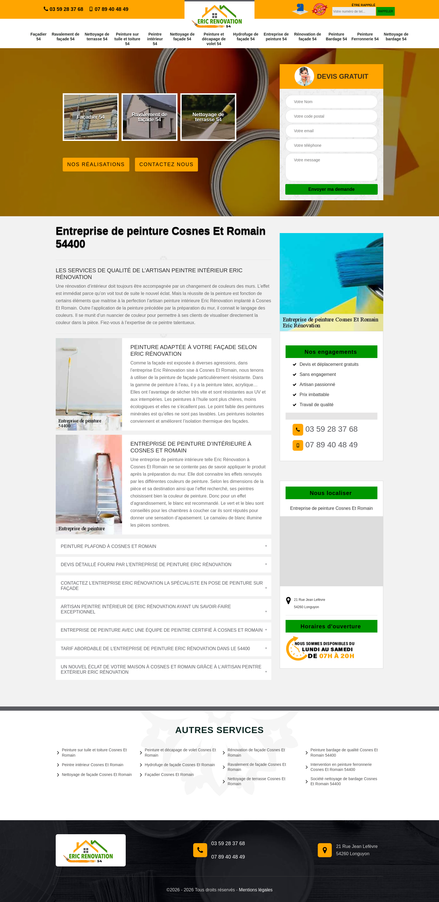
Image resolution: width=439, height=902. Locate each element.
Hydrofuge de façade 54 (245, 36)
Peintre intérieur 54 (155, 39)
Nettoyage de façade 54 (182, 36)
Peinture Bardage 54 (336, 36)
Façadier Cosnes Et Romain (167, 774)
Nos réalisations (96, 164)
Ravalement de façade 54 (66, 36)
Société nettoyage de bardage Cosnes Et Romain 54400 (341, 781)
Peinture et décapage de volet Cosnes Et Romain (178, 752)
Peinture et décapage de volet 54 (214, 39)
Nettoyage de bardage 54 (396, 36)
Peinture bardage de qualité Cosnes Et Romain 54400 (342, 752)
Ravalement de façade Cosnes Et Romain (254, 767)
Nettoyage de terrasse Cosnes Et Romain (254, 781)
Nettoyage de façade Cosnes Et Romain (94, 774)
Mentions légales (255, 889)
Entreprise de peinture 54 (276, 36)
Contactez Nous (166, 164)
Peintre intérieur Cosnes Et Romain (90, 765)
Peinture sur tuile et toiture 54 (128, 39)
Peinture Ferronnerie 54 (365, 36)
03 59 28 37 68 (63, 9)
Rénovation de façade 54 (307, 36)
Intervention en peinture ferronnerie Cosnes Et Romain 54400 (339, 767)
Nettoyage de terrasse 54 (97, 36)
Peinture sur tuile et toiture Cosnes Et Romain (92, 752)
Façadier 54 (39, 36)
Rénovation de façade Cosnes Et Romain (254, 752)
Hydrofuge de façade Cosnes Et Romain (177, 765)
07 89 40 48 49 (108, 9)
